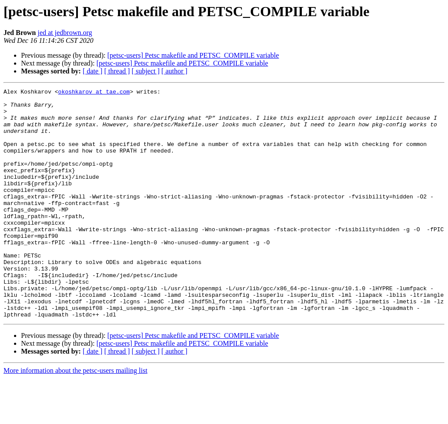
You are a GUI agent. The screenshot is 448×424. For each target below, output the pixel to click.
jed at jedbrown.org (65, 32)
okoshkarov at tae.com (94, 93)
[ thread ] (117, 71)
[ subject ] (146, 71)
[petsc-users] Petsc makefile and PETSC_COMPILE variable (193, 55)
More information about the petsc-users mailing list (75, 416)
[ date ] (92, 71)
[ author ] (174, 71)
